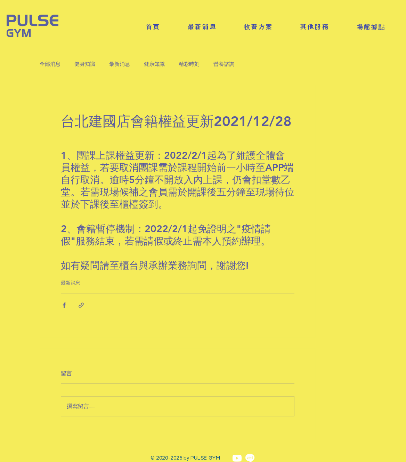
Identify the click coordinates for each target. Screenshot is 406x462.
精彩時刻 (189, 64)
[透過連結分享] (81, 305)
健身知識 (84, 64)
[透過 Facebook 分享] (64, 305)
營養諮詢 (223, 64)
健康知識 (154, 64)
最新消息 (119, 64)
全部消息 (50, 64)
